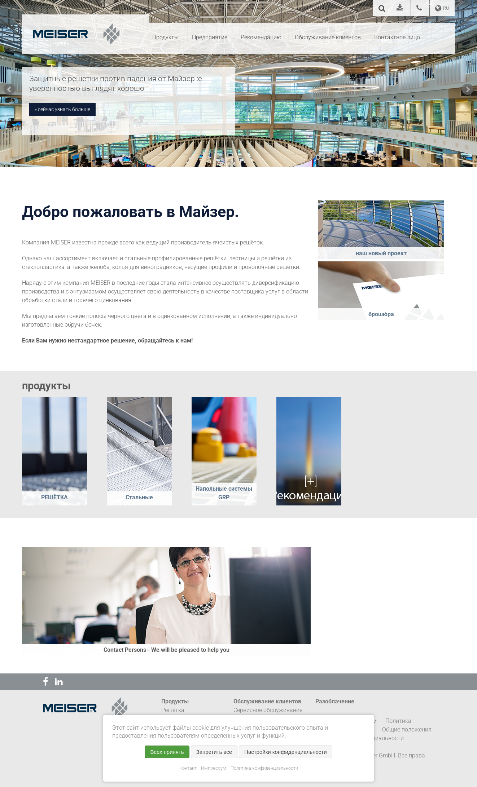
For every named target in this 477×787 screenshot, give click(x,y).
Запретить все (214, 752)
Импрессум (213, 768)
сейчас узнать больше (64, 109)
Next (467, 89)
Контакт (188, 768)
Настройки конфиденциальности (285, 752)
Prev (9, 89)
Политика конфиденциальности (264, 768)
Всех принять (167, 752)
